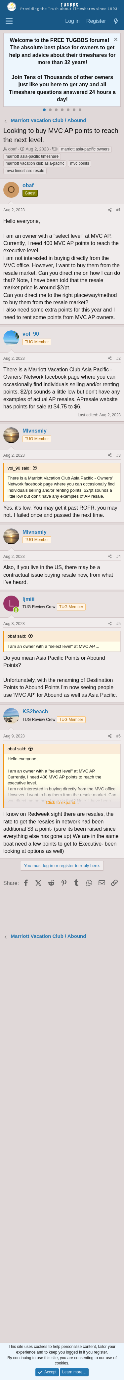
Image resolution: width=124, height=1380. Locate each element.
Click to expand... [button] (62, 802)
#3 (118, 455)
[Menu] (9, 21)
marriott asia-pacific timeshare (32, 156)
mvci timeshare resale (25, 170)
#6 (118, 736)
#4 (118, 556)
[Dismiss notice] (115, 40)
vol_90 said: (19, 468)
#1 (118, 210)
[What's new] (116, 21)
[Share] (110, 210)
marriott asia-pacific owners (85, 149)
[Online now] (16, 610)
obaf (12, 148)
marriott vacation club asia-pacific (35, 163)
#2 (118, 358)
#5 (118, 623)
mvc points (79, 163)
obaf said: (17, 636)
